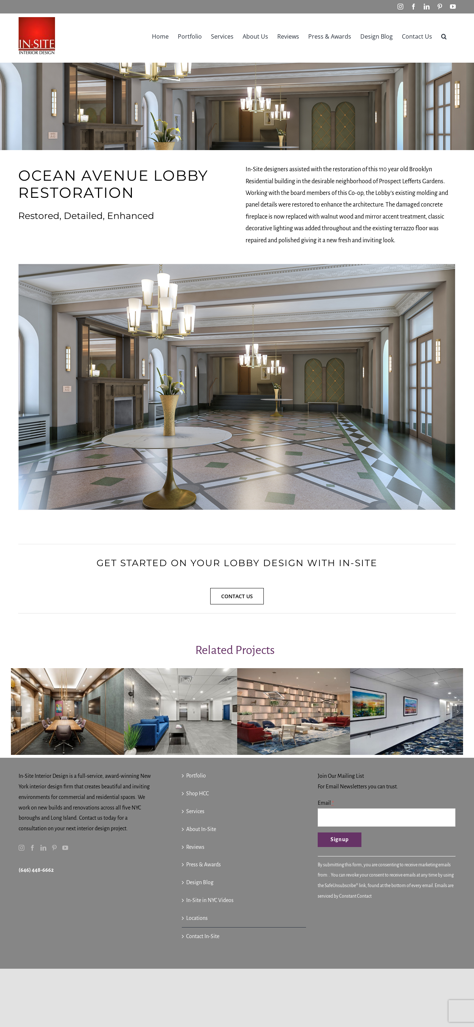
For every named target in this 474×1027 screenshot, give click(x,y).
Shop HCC (197, 793)
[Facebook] (32, 848)
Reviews (195, 847)
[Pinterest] (54, 848)
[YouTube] (65, 848)
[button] (444, 35)
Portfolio (196, 776)
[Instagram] (21, 848)
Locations (197, 918)
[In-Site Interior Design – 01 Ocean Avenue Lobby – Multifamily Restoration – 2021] (237, 387)
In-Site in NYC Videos (210, 900)
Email (326, 803)
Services (195, 811)
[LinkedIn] (43, 848)
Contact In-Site (202, 936)
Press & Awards (203, 864)
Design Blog (200, 882)
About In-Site (201, 829)
